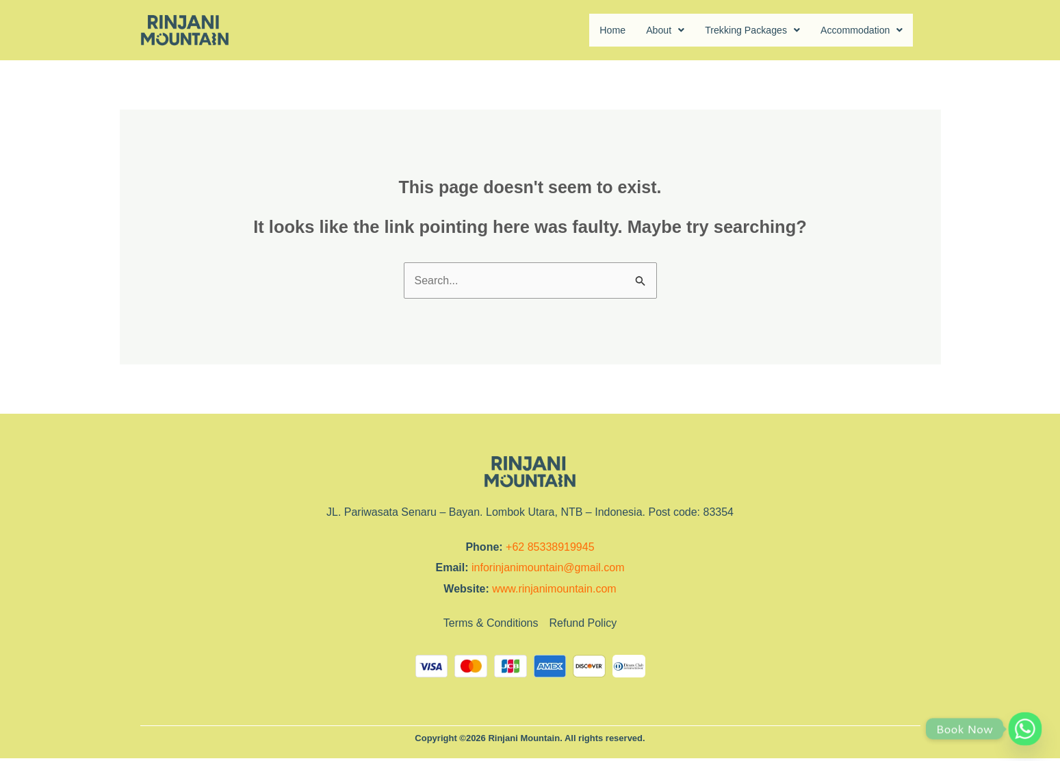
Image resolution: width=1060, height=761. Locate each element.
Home (588, 30)
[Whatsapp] (1025, 729)
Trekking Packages (737, 30)
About (643, 30)
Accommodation (857, 30)
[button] (643, 31)
